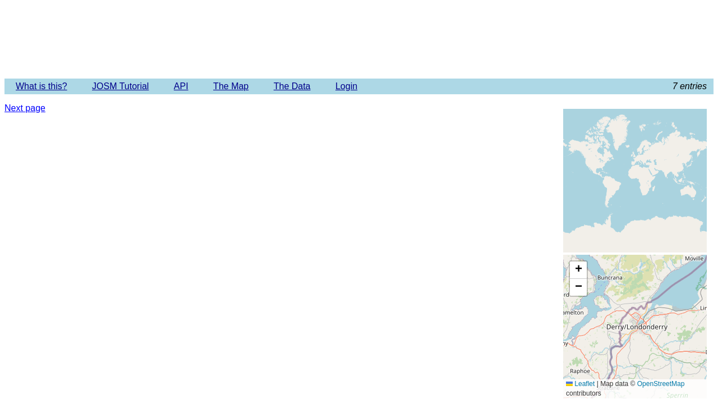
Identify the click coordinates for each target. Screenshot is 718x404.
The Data (292, 86)
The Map (230, 86)
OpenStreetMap (661, 384)
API (181, 86)
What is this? (41, 86)
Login (346, 86)
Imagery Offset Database (358, 39)
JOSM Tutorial (120, 86)
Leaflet (580, 384)
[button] (578, 270)
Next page (24, 108)
